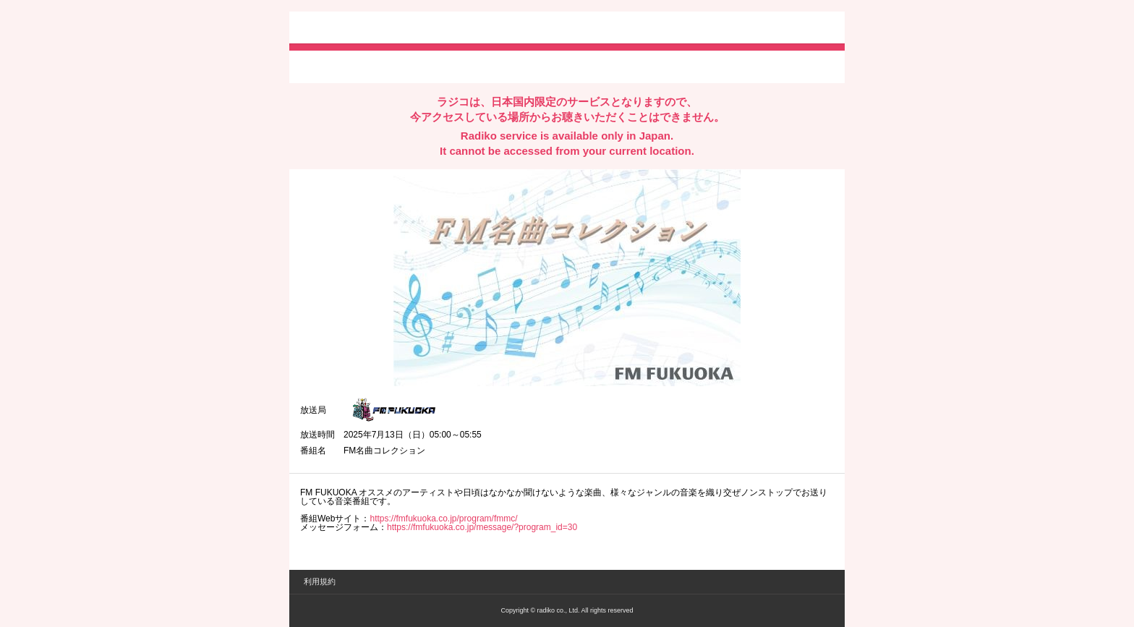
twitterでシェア (322, 66)
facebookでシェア (381, 66)
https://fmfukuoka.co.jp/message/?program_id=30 (482, 527)
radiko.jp (343, 29)
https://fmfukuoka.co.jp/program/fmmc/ (443, 518)
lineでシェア (447, 66)
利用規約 (320, 581)
